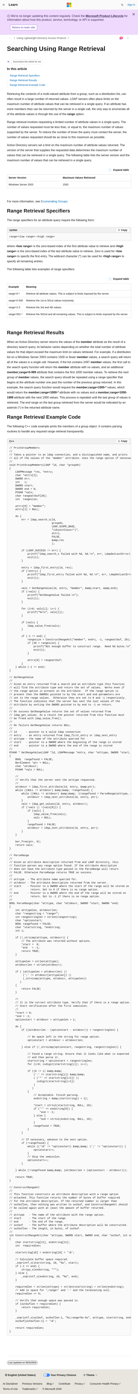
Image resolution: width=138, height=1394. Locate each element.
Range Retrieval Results (23, 80)
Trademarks (28, 1389)
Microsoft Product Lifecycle (105, 15)
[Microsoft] (69, 5)
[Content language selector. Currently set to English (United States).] (20, 1375)
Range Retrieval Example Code (27, 85)
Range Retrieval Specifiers (25, 75)
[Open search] (122, 5)
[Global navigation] (3, 5)
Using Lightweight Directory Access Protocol (41, 38)
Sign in (131, 4)
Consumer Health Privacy (104, 1383)
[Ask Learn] (121, 38)
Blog (49, 1383)
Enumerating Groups (54, 201)
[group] (69, 890)
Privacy (79, 1383)
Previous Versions (32, 1383)
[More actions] (128, 38)
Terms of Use (10, 1389)
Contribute (64, 1383)
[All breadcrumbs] (10, 38)
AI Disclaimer (10, 1383)
